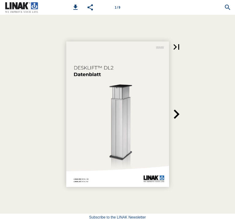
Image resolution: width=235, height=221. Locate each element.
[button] (75, 7)
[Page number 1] (117, 7)
